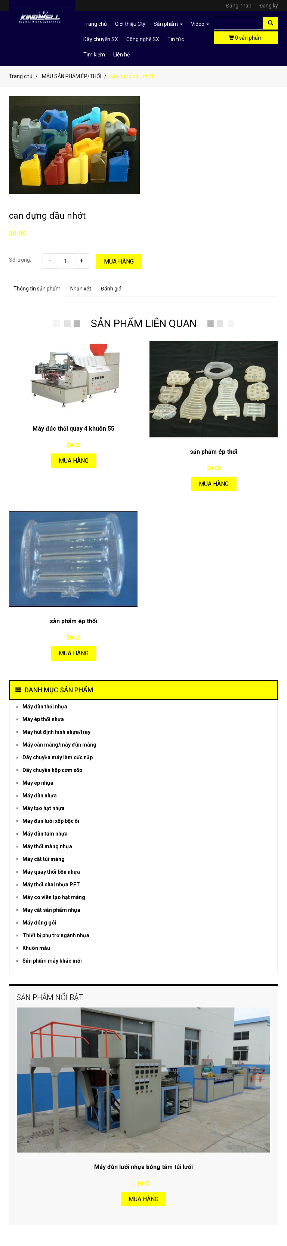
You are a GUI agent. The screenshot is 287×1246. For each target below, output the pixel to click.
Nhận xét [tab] (80, 289)
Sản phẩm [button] (168, 24)
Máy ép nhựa (37, 783)
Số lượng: (20, 260)
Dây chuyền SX (100, 39)
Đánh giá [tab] (111, 289)
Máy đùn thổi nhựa (44, 707)
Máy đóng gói (39, 923)
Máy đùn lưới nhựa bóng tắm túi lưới (143, 1166)
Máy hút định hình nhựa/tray (56, 732)
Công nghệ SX (142, 39)
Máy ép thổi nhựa (43, 719)
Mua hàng (119, 261)
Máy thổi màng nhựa (47, 846)
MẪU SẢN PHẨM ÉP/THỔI (71, 76)
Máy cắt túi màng (43, 859)
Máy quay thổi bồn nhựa (51, 872)
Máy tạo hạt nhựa (43, 808)
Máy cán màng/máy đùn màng (59, 745)
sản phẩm (246, 38)
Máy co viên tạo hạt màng (53, 897)
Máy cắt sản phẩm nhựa (51, 910)
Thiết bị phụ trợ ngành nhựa (55, 935)
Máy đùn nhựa (39, 796)
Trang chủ (95, 24)
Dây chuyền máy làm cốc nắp (57, 757)
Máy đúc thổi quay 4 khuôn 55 (73, 428)
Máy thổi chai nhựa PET (51, 884)
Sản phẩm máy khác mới (52, 961)
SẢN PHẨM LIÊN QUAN (144, 323)
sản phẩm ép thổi (213, 451)
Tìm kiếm (94, 55)
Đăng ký (268, 6)
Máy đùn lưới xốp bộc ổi (50, 821)
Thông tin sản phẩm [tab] (37, 289)
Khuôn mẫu (36, 948)
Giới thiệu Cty (130, 24)
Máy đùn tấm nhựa (45, 834)
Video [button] (200, 24)
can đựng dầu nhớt (47, 216)
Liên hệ (121, 55)
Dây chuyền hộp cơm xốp (52, 770)
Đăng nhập (242, 5)
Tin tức (175, 39)
